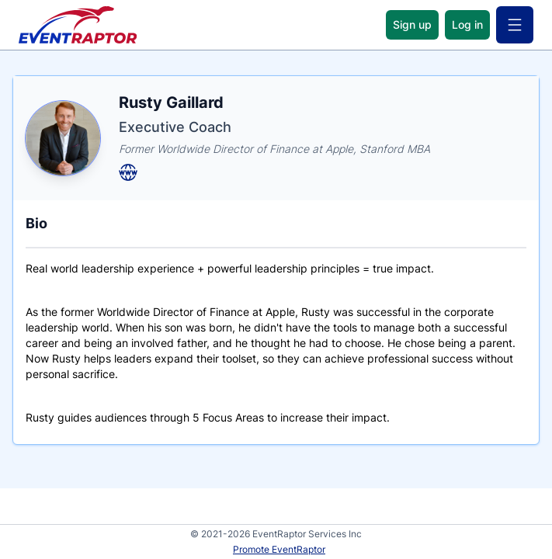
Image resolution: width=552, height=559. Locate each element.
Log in (467, 24)
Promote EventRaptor (279, 549)
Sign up (412, 24)
